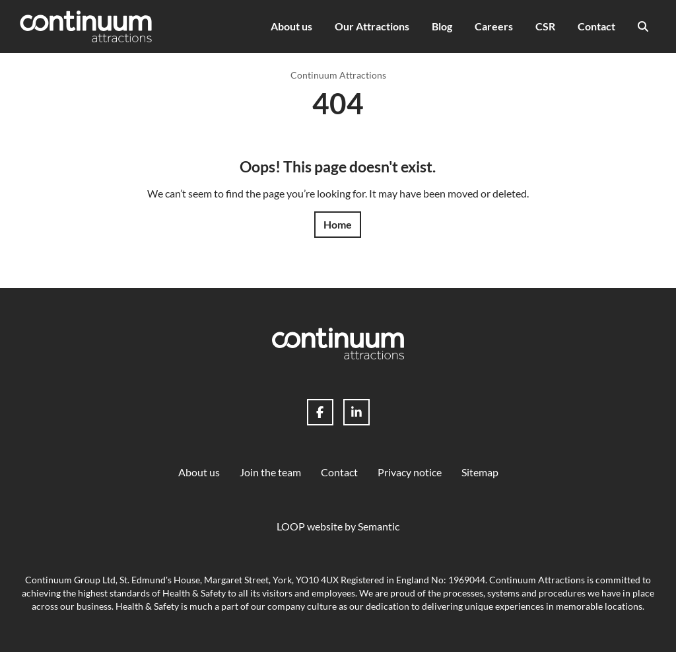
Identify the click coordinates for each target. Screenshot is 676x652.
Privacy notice (410, 472)
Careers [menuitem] (494, 26)
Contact (339, 472)
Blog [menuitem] (442, 26)
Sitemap (479, 472)
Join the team (270, 472)
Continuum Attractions (338, 75)
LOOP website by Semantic (338, 526)
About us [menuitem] (291, 26)
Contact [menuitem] (596, 26)
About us (199, 472)
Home (337, 224)
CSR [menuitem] (545, 26)
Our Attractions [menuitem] (372, 26)
